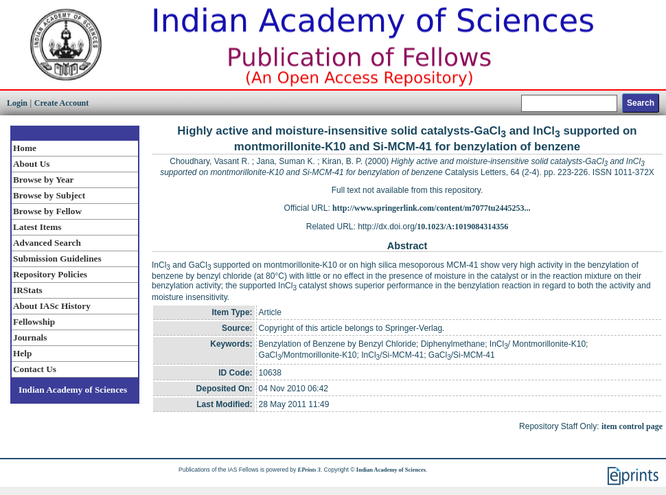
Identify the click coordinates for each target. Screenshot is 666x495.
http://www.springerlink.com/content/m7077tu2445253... (431, 208)
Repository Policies (50, 274)
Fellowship (34, 321)
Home (24, 148)
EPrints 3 (309, 469)
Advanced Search (47, 243)
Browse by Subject (49, 195)
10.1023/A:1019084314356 (462, 226)
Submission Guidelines (57, 258)
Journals (30, 337)
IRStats (28, 290)
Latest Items (37, 227)
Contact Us (34, 369)
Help (22, 353)
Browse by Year (43, 179)
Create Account (61, 103)
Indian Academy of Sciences (73, 389)
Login (17, 103)
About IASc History (52, 306)
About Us (31, 164)
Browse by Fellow (47, 211)
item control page (632, 426)
